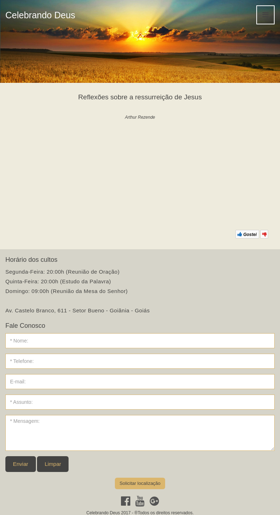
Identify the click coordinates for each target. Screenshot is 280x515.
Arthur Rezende (140, 117)
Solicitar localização (140, 483)
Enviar (20, 464)
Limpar (53, 464)
